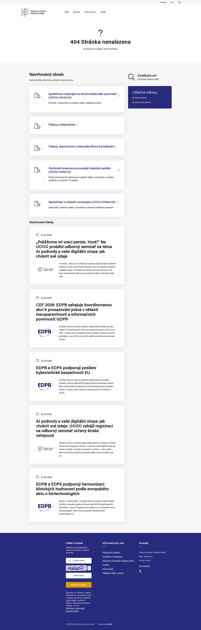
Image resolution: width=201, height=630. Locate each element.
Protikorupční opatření (111, 552)
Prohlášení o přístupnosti (112, 557)
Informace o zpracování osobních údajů (118, 561)
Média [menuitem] (103, 12)
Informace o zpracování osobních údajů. (75, 609)
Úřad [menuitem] (66, 12)
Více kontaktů (144, 566)
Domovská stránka (143, 102)
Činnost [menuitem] (76, 12)
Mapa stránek (141, 98)
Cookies (105, 565)
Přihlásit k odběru (78, 585)
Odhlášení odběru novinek (112, 573)
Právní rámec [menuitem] (90, 12)
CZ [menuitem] (172, 3)
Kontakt (163, 2)
